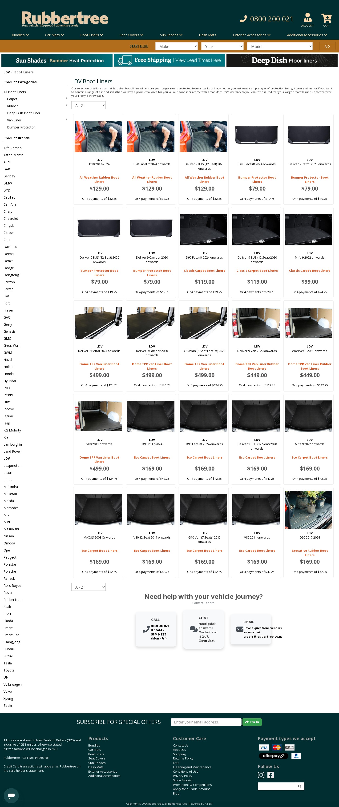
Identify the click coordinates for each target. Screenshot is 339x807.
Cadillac (9, 197)
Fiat (6, 296)
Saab (7, 606)
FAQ (176, 763)
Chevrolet (11, 218)
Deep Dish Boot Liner (23, 113)
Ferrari (8, 289)
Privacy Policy (182, 776)
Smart (8, 628)
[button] (242, 19)
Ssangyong (12, 642)
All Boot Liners (15, 92)
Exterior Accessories (102, 771)
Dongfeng (11, 275)
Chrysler (10, 225)
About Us (179, 749)
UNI (6, 677)
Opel (7, 550)
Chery (8, 211)
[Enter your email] (206, 722)
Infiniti (8, 395)
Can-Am (10, 204)
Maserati (10, 493)
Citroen (9, 232)
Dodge (9, 268)
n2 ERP (209, 803)
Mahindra (11, 486)
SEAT (8, 613)
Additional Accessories (104, 776)
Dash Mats (207, 34)
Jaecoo (9, 409)
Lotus (8, 479)
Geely (8, 324)
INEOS (8, 388)
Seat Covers (97, 758)
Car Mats (94, 749)
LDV (7, 72)
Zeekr (8, 705)
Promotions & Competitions (192, 785)
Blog (176, 793)
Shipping (179, 754)
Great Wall (11, 345)
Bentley (9, 176)
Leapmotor (12, 465)
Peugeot (10, 557)
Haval (8, 359)
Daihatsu (10, 246)
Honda (9, 374)
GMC (7, 338)
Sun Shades (97, 763)
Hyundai (10, 381)
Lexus (8, 472)
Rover (8, 592)
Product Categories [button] (20, 82)
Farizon (9, 282)
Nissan (9, 536)
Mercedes (11, 508)
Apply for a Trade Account (191, 789)
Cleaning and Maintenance (192, 767)
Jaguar (8, 416)
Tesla (8, 663)
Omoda (9, 543)
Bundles (94, 745)
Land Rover (12, 451)
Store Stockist (183, 780)
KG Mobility (12, 430)
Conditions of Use (185, 771)
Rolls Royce (12, 585)
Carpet (37, 99)
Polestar (10, 564)
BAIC (7, 169)
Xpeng (8, 698)
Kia (6, 437)
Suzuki (8, 656)
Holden (9, 366)
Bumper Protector (21, 127)
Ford (7, 303)
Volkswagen (13, 684)
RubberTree (12, 599)
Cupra (8, 239)
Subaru (9, 649)
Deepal (9, 254)
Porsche (10, 571)
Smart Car (11, 635)
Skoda (8, 621)
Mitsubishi (11, 529)
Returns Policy (183, 758)
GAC (7, 317)
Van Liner (37, 120)
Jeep (7, 423)
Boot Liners (96, 754)
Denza (8, 261)
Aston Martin (13, 155)
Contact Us (180, 745)
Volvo (8, 691)
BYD (7, 190)
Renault (9, 578)
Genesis (10, 331)
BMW (8, 183)
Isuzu (8, 402)
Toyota (9, 670)
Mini (7, 522)
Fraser (8, 310)
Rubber (37, 106)
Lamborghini (13, 444)
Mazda (9, 501)
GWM (8, 352)
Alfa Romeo (13, 148)
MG (6, 515)
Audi (7, 162)
